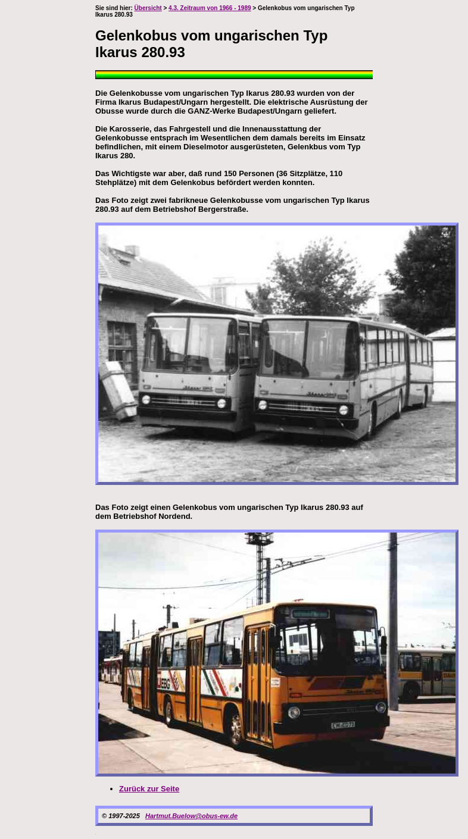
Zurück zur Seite (149, 788)
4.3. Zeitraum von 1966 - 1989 (210, 8)
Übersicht (148, 8)
